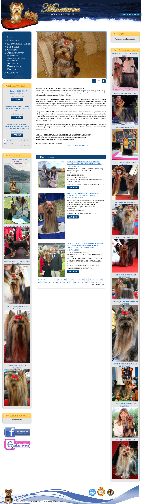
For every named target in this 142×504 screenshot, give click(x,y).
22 (42, 282)
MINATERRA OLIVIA (125, 128)
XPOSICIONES (14, 66)
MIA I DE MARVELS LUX (125, 440)
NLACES (11, 69)
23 (46, 282)
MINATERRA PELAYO (125, 238)
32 (78, 282)
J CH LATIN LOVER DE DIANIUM (17, 367)
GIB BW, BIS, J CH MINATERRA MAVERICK (17, 262)
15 (83, 279)
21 (39, 282)
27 (60, 282)
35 (89, 282)
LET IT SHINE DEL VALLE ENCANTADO (125, 276)
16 (86, 279)
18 (93, 279)
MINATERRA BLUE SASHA (125, 94)
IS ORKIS (13, 46)
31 (75, 282)
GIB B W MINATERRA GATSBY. (17, 226)
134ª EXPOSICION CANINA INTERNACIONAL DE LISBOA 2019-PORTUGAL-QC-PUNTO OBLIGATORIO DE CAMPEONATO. (85, 245)
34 (86, 282)
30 (71, 282)
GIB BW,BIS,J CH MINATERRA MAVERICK (125, 303)
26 (57, 282)
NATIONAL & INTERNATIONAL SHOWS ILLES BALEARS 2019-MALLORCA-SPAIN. (84, 163)
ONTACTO (12, 72)
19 (97, 279)
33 (82, 282)
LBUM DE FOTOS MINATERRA (15, 53)
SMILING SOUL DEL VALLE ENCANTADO (125, 365)
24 (50, 282)
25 (53, 282)
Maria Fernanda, (78, 145)
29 (68, 282)
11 (8, 143)
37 (97, 282)
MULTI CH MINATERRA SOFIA (17, 196)
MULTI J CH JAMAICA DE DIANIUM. (125, 405)
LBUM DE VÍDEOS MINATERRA (16, 59)
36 (93, 282)
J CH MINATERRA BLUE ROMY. (17, 160)
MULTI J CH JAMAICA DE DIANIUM (17, 308)
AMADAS (12, 49)
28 (64, 282)
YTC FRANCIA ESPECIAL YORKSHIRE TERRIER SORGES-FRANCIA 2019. (83, 194)
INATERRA (13, 40)
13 (15, 143)
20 (101, 279)
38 (100, 282)
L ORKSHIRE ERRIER (19, 43)
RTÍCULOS (12, 63)
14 (79, 279)
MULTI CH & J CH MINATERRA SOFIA (125, 55)
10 (5, 143)
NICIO (10, 37)
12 (12, 143)
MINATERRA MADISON (125, 203)
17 (90, 279)
